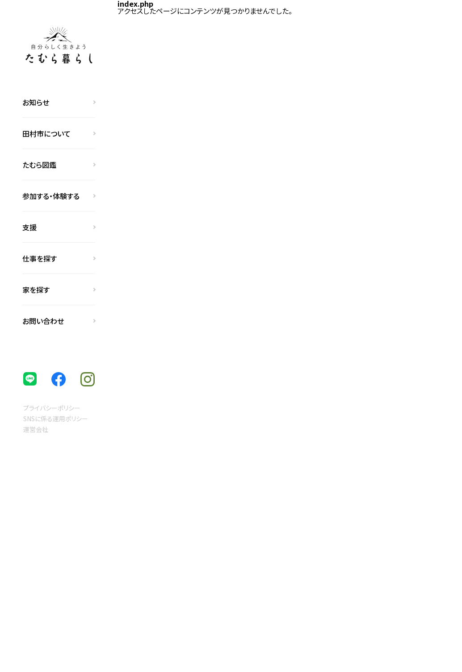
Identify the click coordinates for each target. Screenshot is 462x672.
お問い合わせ (43, 320)
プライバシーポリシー (51, 408)
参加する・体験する (51, 196)
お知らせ (35, 102)
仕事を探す (39, 258)
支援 (29, 227)
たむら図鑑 (39, 164)
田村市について (46, 133)
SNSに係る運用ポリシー (55, 418)
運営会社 (35, 429)
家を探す (36, 289)
